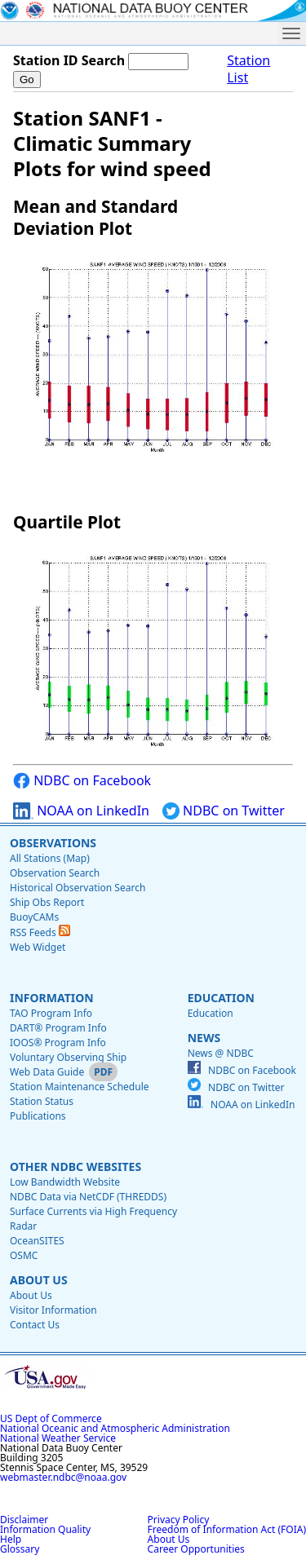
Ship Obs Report (47, 902)
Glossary (19, 1549)
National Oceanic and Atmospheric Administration (115, 1428)
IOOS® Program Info (58, 1042)
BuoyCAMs (34, 917)
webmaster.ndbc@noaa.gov (63, 1477)
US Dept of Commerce (51, 1418)
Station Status (41, 1101)
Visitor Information (53, 1310)
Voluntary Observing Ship (68, 1057)
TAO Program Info (51, 1013)
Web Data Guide (47, 1072)
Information (52, 997)
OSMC (24, 1255)
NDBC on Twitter (223, 811)
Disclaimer (24, 1519)
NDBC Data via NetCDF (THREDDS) (88, 1197)
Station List (248, 69)
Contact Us (35, 1325)
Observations (53, 842)
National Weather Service (58, 1438)
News (204, 1037)
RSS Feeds (40, 932)
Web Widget (37, 947)
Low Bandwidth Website (65, 1182)
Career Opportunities (196, 1549)
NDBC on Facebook (82, 780)
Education (221, 997)
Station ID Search (69, 60)
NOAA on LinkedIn (81, 811)
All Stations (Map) (50, 858)
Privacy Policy (179, 1519)
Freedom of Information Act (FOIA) (227, 1529)
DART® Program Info (58, 1028)
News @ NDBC (221, 1053)
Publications (38, 1116)
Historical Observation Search (77, 888)
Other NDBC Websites (75, 1166)
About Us (39, 1280)
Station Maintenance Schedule (79, 1086)
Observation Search (55, 873)
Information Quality (45, 1529)
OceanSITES (37, 1241)
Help (10, 1539)
